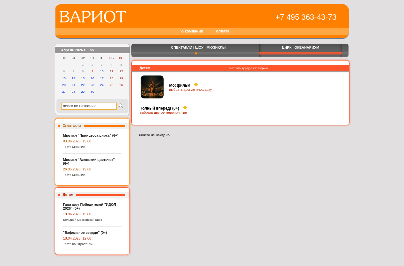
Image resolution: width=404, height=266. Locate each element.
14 (73, 78)
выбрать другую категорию (248, 68)
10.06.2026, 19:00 (77, 214)
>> (92, 50)
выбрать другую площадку (190, 89)
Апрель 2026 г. (73, 50)
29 (82, 91)
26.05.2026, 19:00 (77, 169)
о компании (192, 31)
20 (64, 85)
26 (121, 85)
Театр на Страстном (78, 244)
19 (121, 78)
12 (121, 71)
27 (64, 91)
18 (111, 78)
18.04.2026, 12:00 (77, 238)
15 (82, 78)
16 (92, 78)
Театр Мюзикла (74, 146)
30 (92, 91)
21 (73, 85)
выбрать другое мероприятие (163, 112)
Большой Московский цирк (82, 219)
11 (111, 71)
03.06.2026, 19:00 (77, 141)
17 (102, 78)
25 (111, 85)
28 (73, 91)
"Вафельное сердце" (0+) (85, 232)
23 (92, 85)
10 (102, 71)
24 (102, 85)
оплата (223, 31)
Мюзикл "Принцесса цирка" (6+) (91, 135)
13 (64, 78)
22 (82, 85)
